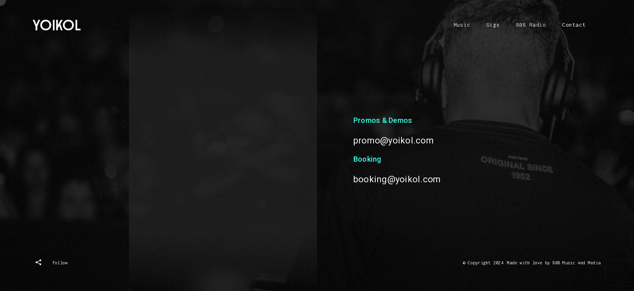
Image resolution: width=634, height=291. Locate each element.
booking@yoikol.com (397, 181)
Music (462, 24)
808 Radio (531, 24)
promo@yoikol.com (393, 142)
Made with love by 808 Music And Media (553, 262)
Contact (573, 24)
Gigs (493, 24)
